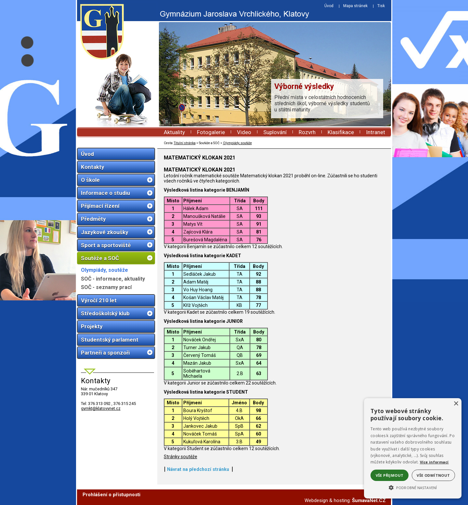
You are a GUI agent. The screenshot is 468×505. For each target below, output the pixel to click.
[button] (412, 487)
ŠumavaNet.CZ (369, 500)
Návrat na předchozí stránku (198, 469)
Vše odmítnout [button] (433, 475)
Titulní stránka (185, 143)
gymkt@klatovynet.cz (101, 408)
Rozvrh (307, 132)
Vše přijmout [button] (390, 475)
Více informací (434, 462)
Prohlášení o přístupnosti (111, 495)
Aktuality (174, 132)
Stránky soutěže (180, 456)
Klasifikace (341, 132)
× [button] (455, 403)
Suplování (275, 132)
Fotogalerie (211, 132)
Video (244, 132)
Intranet (375, 132)
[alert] (413, 448)
